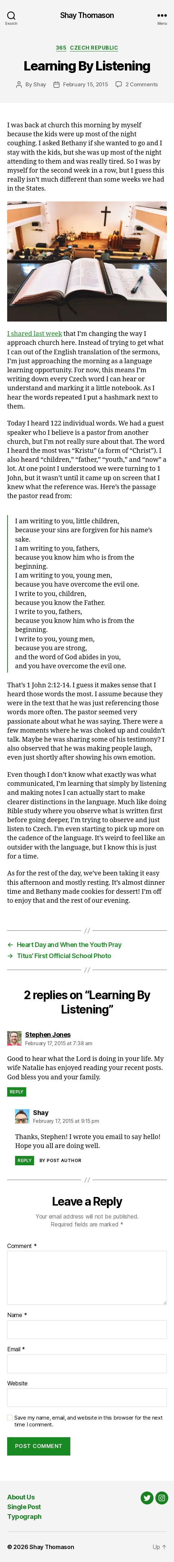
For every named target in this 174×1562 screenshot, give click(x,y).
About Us (20, 1497)
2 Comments (142, 84)
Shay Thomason (87, 15)
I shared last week (34, 334)
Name (17, 1315)
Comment (22, 1246)
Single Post (24, 1507)
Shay (39, 84)
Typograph (24, 1516)
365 (61, 48)
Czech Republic (94, 48)
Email (16, 1349)
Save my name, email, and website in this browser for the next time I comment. (88, 1421)
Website (17, 1383)
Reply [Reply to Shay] (25, 1160)
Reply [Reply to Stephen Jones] (17, 1091)
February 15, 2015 (85, 84)
